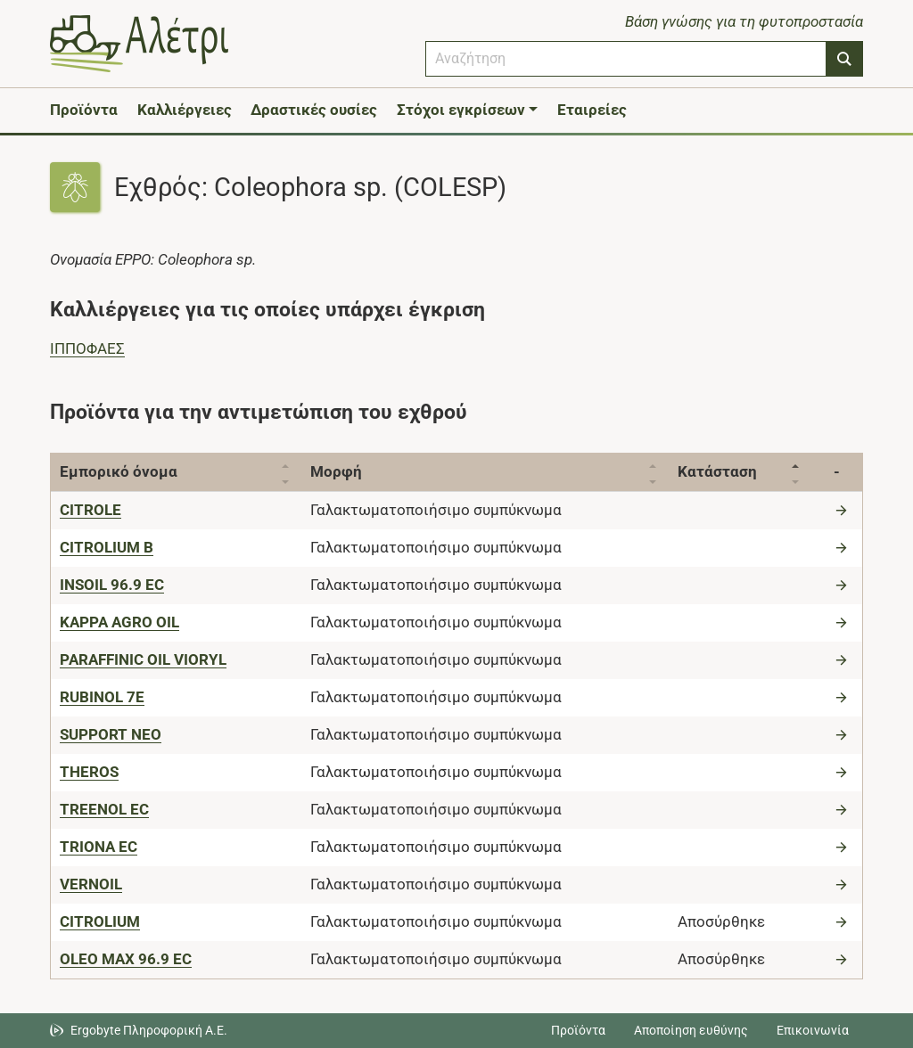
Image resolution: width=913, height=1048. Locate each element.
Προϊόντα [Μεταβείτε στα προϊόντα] (578, 1030)
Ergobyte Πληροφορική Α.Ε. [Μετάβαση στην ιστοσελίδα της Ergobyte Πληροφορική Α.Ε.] (148, 1030)
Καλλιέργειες (184, 110)
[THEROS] (89, 772)
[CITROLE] (90, 510)
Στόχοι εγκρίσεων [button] (461, 110)
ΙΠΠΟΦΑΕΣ (87, 348)
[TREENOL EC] (104, 809)
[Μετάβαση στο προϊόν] (843, 510)
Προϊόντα (84, 110)
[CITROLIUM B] (106, 547)
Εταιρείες (592, 110)
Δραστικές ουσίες (314, 110)
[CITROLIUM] (100, 921)
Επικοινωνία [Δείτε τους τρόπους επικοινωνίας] (813, 1030)
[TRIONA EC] (98, 847)
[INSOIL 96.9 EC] (112, 585)
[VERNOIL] (91, 884)
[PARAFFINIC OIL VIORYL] (143, 659)
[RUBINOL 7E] (102, 697)
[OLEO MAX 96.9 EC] (126, 959)
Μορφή (336, 471)
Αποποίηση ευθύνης (691, 1030)
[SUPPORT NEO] (110, 734)
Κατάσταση (717, 471)
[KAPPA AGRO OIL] (119, 622)
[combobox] (626, 59)
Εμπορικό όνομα (118, 471)
